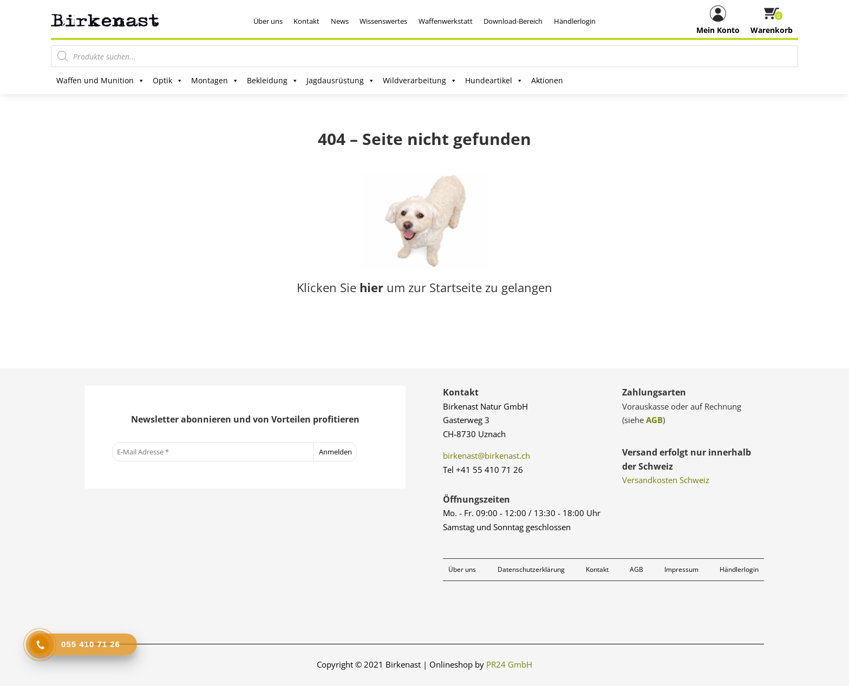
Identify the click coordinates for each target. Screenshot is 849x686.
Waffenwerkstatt (446, 21)
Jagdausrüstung (340, 80)
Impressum (681, 569)
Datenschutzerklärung (531, 569)
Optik (168, 80)
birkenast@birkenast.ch (486, 455)
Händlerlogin (575, 21)
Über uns (268, 21)
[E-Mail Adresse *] (213, 451)
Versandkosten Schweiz (665, 479)
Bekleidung (272, 80)
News (340, 21)
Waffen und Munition (100, 80)
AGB (654, 419)
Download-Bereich (513, 21)
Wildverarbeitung (420, 80)
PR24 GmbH (509, 664)
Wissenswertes (383, 21)
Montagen (215, 80)
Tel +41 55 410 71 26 (483, 469)
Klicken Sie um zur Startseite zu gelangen (424, 287)
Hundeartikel (494, 80)
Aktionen (547, 80)
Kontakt (306, 21)
